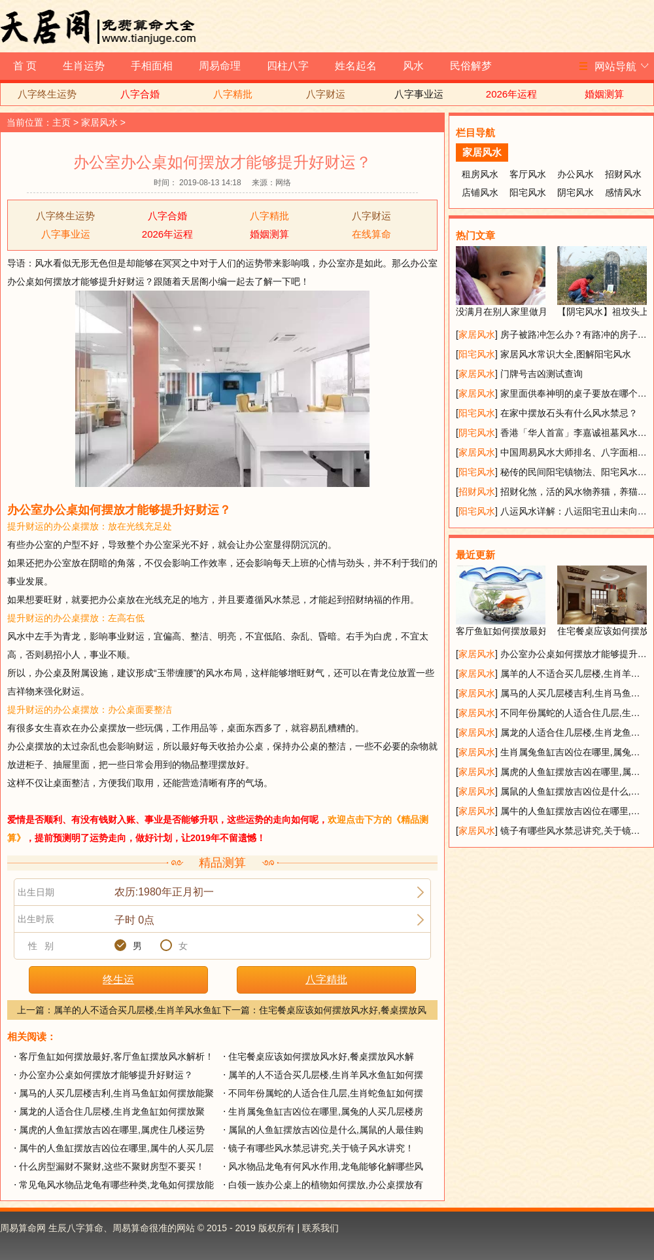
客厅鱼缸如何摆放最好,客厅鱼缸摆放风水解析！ (116, 1056)
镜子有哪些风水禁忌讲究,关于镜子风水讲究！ (321, 1148)
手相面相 (152, 65)
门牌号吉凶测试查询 (541, 374)
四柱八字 (288, 65)
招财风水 (623, 174)
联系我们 (320, 1228)
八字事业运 (418, 93)
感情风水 (623, 192)
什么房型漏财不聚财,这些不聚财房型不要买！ (112, 1166)
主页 (61, 122)
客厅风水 (527, 174)
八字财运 (325, 93)
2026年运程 (511, 93)
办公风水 (575, 174)
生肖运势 (84, 65)
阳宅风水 (527, 192)
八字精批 (232, 93)
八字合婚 (140, 93)
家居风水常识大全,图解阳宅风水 (565, 354)
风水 (413, 65)
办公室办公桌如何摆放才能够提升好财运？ (106, 1075)
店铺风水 (480, 192)
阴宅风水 (575, 192)
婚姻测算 (604, 93)
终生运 (118, 979)
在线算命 (371, 234)
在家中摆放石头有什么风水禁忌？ (569, 413)
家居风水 (99, 122)
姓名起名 (356, 65)
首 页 (25, 65)
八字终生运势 (47, 93)
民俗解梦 (471, 65)
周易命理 (220, 65)
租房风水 (480, 174)
